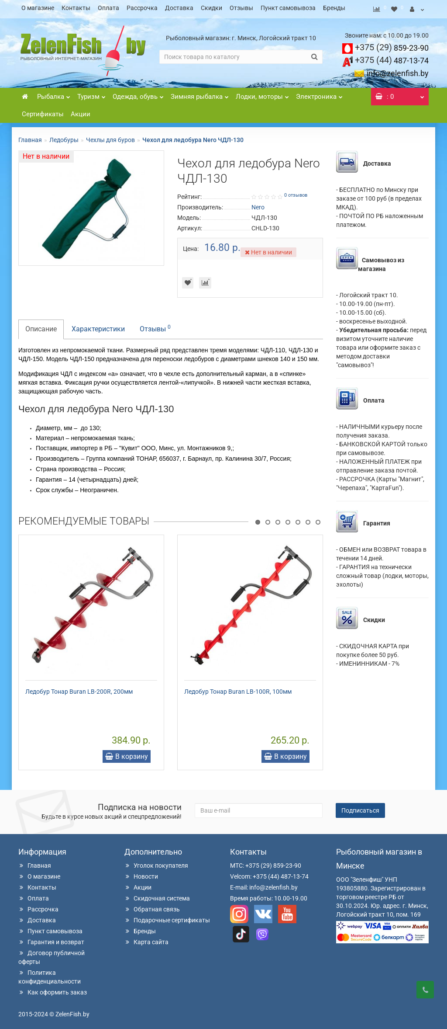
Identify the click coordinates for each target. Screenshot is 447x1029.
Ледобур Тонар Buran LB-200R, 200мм (79, 688)
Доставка (179, 7)
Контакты (76, 7)
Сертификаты (43, 111)
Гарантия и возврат (51, 939)
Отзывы (241, 7)
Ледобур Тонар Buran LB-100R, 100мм (238, 688)
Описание (41, 326)
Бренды (334, 7)
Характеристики (98, 326)
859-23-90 (392, 45)
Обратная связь (152, 906)
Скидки (211, 7)
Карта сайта (146, 939)
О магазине (37, 7)
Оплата (108, 7)
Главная (30, 137)
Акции (80, 111)
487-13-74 (392, 58)
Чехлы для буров (110, 137)
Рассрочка (142, 7)
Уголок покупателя (156, 862)
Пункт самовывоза (288, 7)
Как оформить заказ (52, 989)
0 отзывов (295, 192)
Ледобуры (64, 137)
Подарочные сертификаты (167, 917)
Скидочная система (157, 895)
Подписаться (360, 807)
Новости (141, 873)
